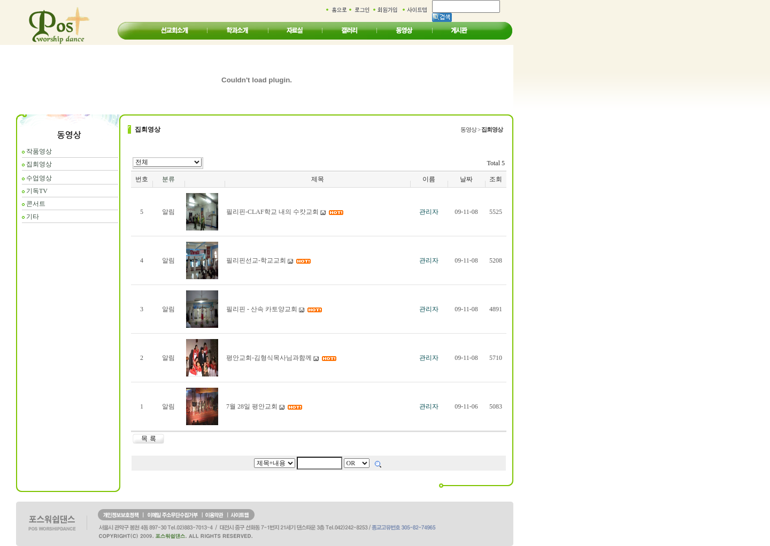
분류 (168, 179)
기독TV (37, 191)
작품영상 (39, 151)
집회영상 (39, 164)
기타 (32, 216)
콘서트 (35, 203)
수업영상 (39, 178)
